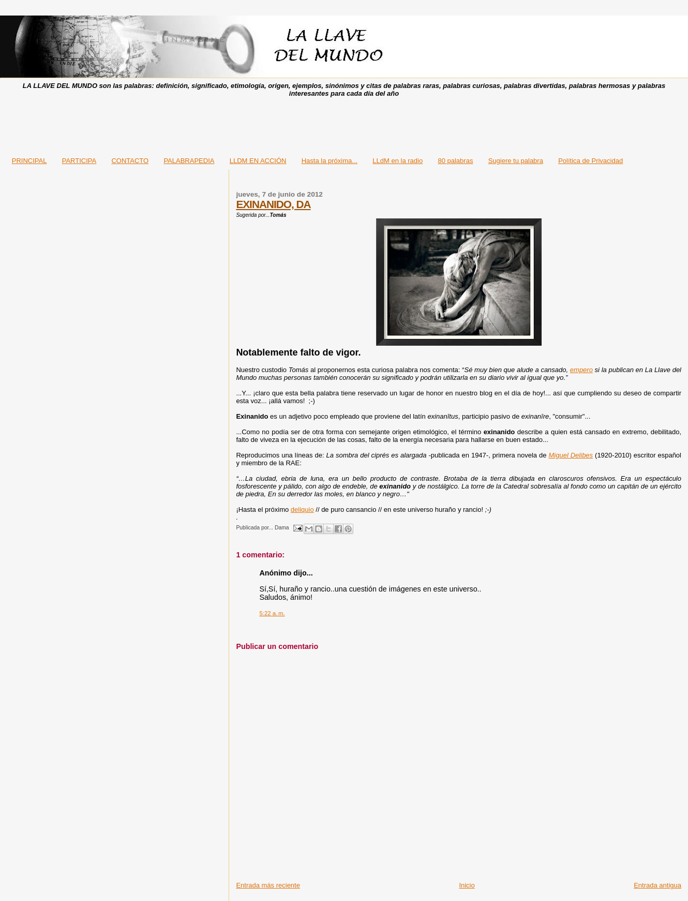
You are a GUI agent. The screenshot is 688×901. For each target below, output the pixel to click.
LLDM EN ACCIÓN (258, 161)
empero (581, 370)
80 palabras (455, 161)
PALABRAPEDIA (188, 161)
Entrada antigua (657, 885)
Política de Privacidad (590, 161)
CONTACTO (129, 161)
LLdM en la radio (397, 161)
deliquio (302, 509)
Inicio (466, 885)
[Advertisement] (344, 123)
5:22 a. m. (272, 613)
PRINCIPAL (29, 161)
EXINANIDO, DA (273, 204)
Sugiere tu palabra (515, 161)
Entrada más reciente (268, 885)
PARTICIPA (79, 161)
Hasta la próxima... (329, 161)
